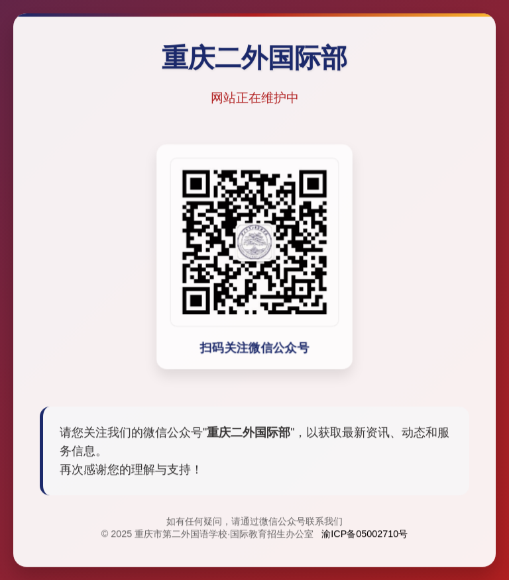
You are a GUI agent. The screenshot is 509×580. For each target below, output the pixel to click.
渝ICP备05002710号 (364, 535)
